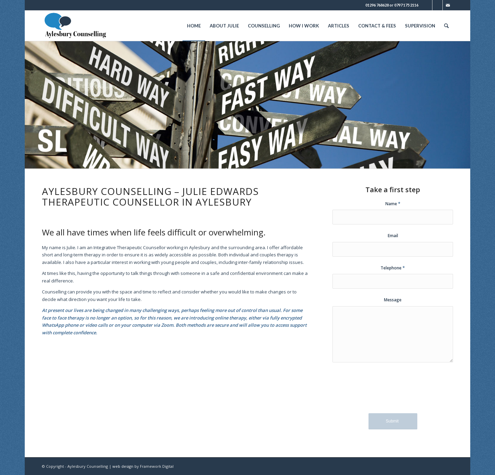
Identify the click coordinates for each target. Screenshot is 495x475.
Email (393, 236)
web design (122, 466)
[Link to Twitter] (427, 5)
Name (392, 204)
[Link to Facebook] (437, 5)
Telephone (393, 268)
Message (393, 300)
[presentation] (393, 392)
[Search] (446, 26)
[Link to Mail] (448, 5)
